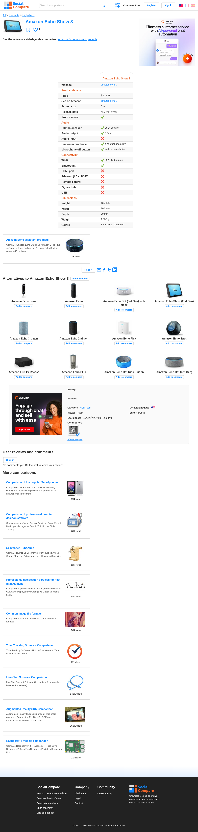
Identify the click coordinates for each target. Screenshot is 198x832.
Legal (78, 798)
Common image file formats (24, 613)
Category (72, 407)
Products (14, 15)
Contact (79, 803)
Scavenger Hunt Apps (20, 548)
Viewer (71, 412)
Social (145, 789)
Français (187, 5)
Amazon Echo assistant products (77, 39)
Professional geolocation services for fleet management (33, 581)
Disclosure (80, 793)
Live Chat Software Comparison (26, 677)
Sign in (168, 5)
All (4, 15)
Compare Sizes (131, 5)
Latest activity (104, 793)
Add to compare (80, 278)
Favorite (28, 29)
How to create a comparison (52, 793)
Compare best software (49, 798)
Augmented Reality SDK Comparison (29, 709)
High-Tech (28, 15)
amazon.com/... (109, 84)
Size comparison (45, 812)
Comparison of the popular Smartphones (32, 482)
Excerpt (71, 389)
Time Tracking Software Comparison (29, 645)
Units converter (45, 808)
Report (88, 269)
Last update (74, 418)
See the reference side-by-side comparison (30, 39)
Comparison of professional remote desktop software (29, 516)
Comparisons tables (47, 803)
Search (103, 5)
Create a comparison (117, 6)
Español (193, 5)
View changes (74, 439)
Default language (139, 407)
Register (151, 5)
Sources (72, 398)
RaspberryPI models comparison (27, 740)
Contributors (74, 422)
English (181, 5)
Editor (133, 412)
